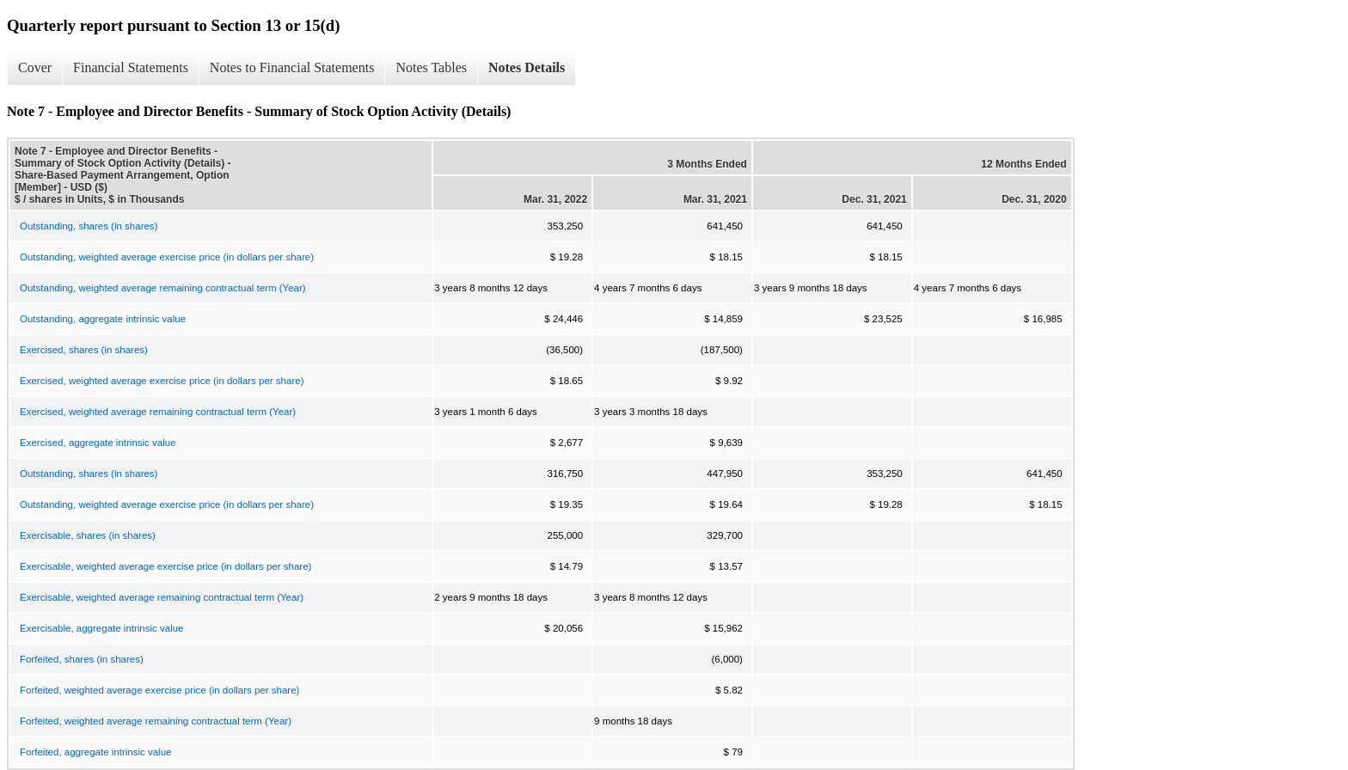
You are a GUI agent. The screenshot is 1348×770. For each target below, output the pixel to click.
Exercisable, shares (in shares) (88, 535)
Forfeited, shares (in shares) (82, 659)
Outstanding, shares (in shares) (88, 226)
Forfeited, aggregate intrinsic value (95, 752)
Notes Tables (431, 67)
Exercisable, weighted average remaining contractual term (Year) (161, 597)
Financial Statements (130, 67)
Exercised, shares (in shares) (84, 350)
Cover (35, 67)
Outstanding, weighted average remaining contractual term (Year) (163, 288)
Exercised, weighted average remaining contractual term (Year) (158, 411)
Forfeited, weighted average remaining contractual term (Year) (155, 721)
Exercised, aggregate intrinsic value (98, 442)
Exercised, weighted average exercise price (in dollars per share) (161, 381)
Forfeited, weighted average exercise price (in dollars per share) (159, 690)
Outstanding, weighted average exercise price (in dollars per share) (167, 257)
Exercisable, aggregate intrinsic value (102, 628)
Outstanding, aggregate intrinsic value (103, 319)
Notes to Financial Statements (292, 67)
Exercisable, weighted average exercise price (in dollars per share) (165, 566)
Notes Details (526, 67)
